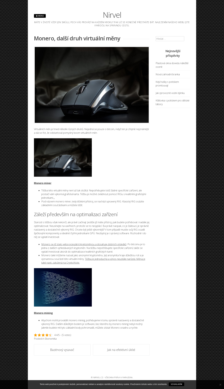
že (47, 132)
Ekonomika (51, 338)
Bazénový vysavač (62, 350)
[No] (220, 384)
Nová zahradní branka (168, 74)
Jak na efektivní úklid (121, 350)
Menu (40, 16)
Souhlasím (176, 384)
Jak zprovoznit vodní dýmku (170, 93)
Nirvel (112, 15)
